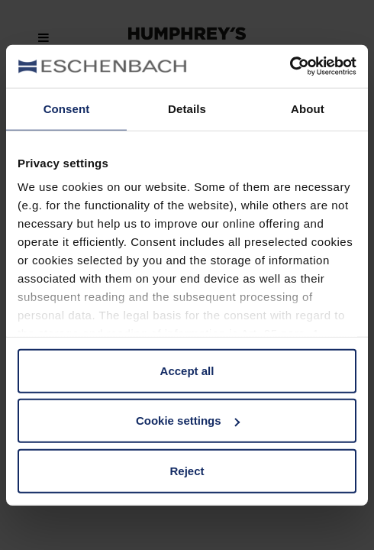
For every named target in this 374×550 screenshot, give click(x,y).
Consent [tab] (67, 108)
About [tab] (307, 108)
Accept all (187, 370)
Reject (186, 470)
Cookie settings (188, 420)
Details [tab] (187, 108)
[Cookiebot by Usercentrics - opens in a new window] (289, 66)
